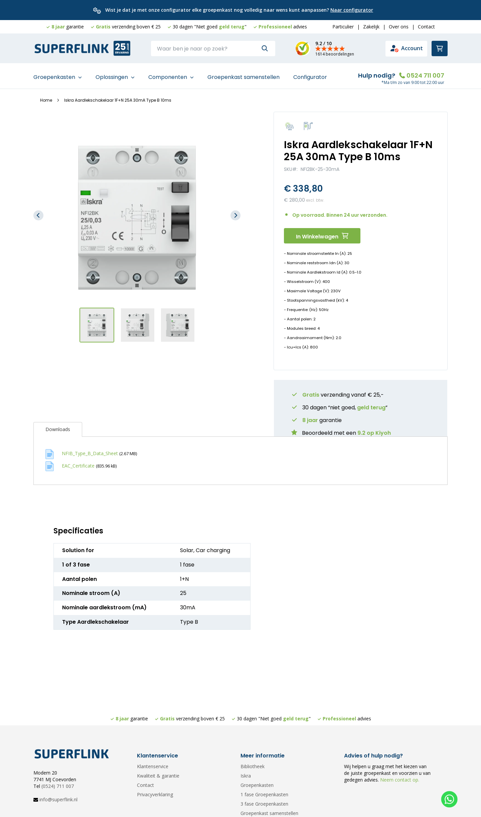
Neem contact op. (399, 780)
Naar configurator (351, 10)
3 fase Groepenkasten (264, 804)
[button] (38, 212)
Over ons (399, 26)
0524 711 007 (425, 72)
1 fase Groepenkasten (264, 794)
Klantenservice (152, 766)
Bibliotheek (252, 766)
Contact (426, 26)
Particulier (343, 26)
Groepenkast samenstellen (243, 74)
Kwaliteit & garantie (158, 776)
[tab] (57, 426)
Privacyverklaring (155, 794)
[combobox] (213, 48)
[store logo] (71, 48)
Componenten (168, 74)
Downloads (57, 426)
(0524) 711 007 (57, 786)
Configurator (310, 74)
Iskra (245, 776)
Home (46, 97)
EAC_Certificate (78, 462)
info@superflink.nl (58, 799)
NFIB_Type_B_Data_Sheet (90, 450)
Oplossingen (112, 74)
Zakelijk (371, 26)
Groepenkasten (54, 74)
